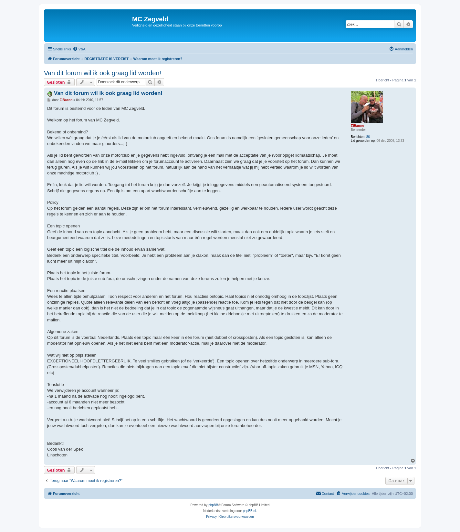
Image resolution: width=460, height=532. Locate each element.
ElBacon (357, 126)
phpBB (213, 505)
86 (368, 137)
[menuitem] (79, 49)
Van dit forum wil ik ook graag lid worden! (102, 73)
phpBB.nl (249, 511)
